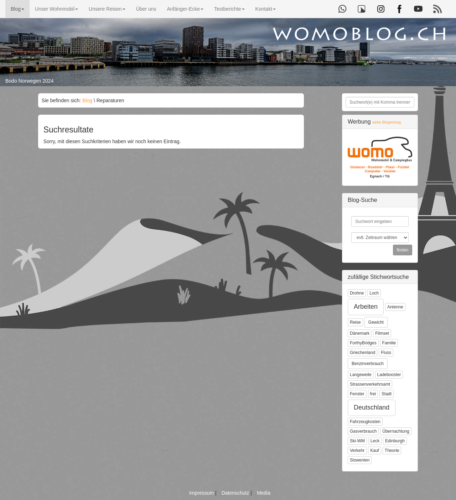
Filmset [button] (382, 333)
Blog (17, 9)
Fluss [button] (386, 352)
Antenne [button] (395, 306)
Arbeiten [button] (366, 306)
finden (403, 250)
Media (263, 493)
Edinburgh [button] (395, 440)
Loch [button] (374, 293)
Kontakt (265, 9)
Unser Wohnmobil (56, 9)
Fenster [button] (357, 393)
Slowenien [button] (359, 460)
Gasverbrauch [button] (363, 431)
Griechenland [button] (362, 352)
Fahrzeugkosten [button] (365, 421)
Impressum (202, 493)
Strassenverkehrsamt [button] (370, 384)
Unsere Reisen (107, 9)
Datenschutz (236, 493)
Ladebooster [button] (389, 374)
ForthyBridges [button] (363, 342)
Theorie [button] (392, 450)
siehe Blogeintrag (386, 122)
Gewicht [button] (376, 322)
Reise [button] (355, 322)
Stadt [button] (387, 393)
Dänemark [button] (359, 333)
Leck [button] (374, 440)
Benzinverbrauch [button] (368, 363)
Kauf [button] (374, 450)
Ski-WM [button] (357, 440)
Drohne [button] (357, 293)
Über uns (146, 9)
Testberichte (229, 9)
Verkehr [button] (357, 450)
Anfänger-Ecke (185, 9)
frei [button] (373, 393)
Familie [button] (389, 342)
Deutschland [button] (371, 407)
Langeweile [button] (361, 374)
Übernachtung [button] (395, 431)
